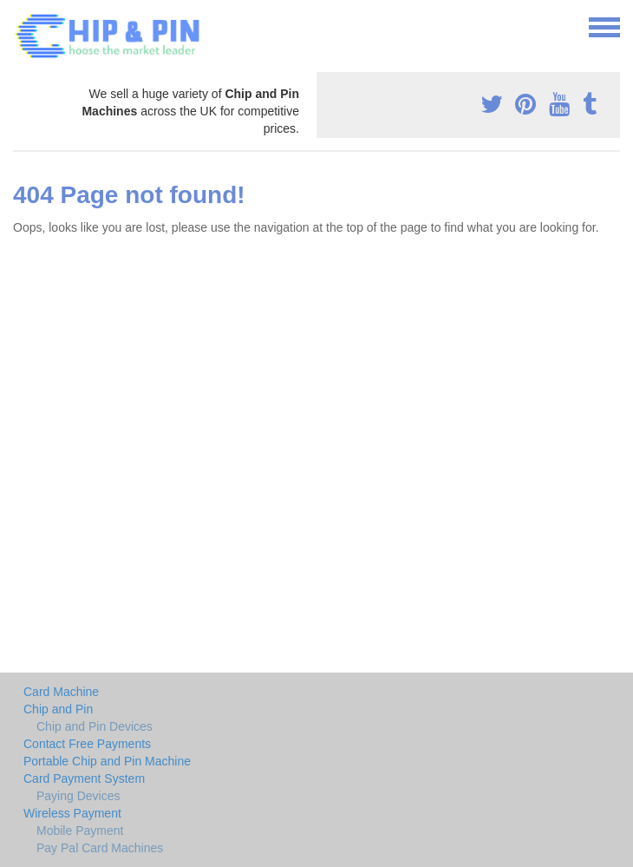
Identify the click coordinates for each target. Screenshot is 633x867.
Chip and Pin (58, 709)
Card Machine (61, 692)
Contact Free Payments (87, 744)
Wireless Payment (72, 813)
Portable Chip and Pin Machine (107, 761)
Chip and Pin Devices (94, 726)
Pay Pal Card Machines (99, 848)
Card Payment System (84, 778)
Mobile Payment (79, 830)
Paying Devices (78, 796)
